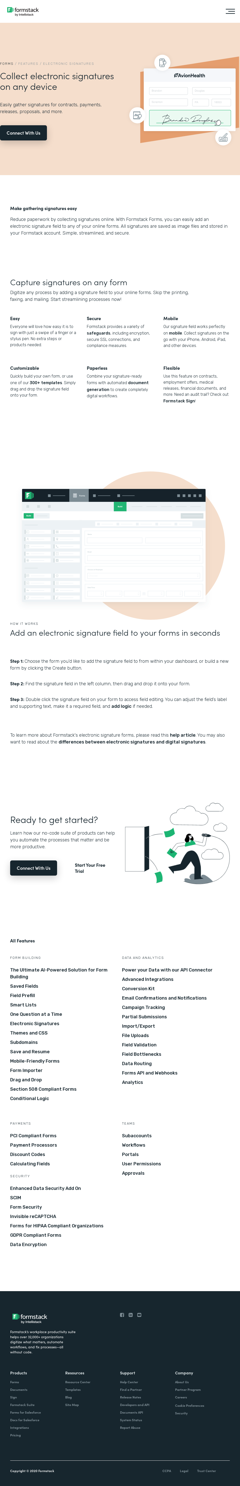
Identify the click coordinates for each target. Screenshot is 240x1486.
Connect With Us (23, 133)
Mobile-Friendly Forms (35, 1061)
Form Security (26, 1207)
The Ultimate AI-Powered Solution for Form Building (59, 973)
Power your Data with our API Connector (167, 970)
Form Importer (26, 1070)
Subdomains (24, 1042)
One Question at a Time (36, 1014)
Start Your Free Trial (90, 868)
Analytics (132, 1082)
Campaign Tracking (143, 1007)
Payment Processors (33, 1145)
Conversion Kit (138, 989)
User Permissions (141, 1164)
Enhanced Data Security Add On (45, 1188)
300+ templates (46, 382)
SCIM (15, 1198)
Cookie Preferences (189, 1405)
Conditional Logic (29, 1098)
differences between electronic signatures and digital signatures (132, 742)
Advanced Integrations (148, 979)
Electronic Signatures (34, 1023)
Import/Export (138, 1026)
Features (28, 64)
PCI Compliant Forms (33, 1136)
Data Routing (137, 1063)
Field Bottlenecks (141, 1054)
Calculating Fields (30, 1164)
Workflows (133, 1145)
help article (183, 735)
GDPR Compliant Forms (35, 1235)
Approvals (133, 1173)
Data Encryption (28, 1244)
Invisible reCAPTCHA (33, 1216)
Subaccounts (137, 1136)
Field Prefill (22, 995)
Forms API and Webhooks (150, 1073)
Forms (7, 64)
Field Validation (139, 1045)
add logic (121, 706)
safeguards (98, 333)
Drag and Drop (26, 1080)
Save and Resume (30, 1052)
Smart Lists (23, 1005)
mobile (175, 333)
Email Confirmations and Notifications (164, 998)
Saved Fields (24, 986)
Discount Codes (27, 1154)
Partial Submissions (144, 1017)
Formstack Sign (179, 401)
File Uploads (135, 1035)
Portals (130, 1154)
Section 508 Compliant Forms (43, 1089)
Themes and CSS (29, 1033)
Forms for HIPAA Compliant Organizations (57, 1226)
